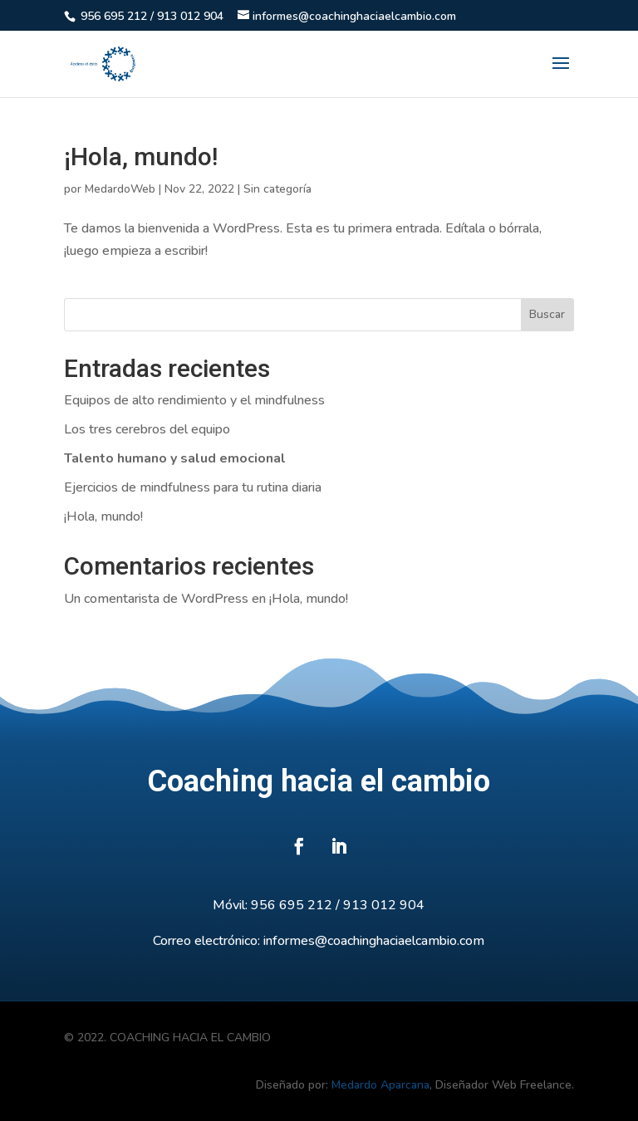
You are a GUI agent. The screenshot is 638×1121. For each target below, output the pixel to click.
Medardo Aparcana (380, 1085)
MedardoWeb (120, 189)
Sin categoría (277, 189)
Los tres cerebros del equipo (147, 429)
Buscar (547, 314)
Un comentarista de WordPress (156, 599)
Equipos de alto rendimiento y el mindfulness (194, 400)
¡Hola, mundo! (141, 156)
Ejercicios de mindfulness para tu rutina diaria (192, 487)
